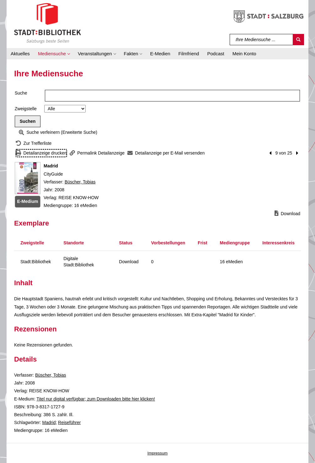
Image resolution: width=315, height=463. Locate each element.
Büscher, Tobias (80, 181)
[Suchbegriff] (261, 39)
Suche (21, 92)
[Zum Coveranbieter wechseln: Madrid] (27, 178)
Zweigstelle (26, 108)
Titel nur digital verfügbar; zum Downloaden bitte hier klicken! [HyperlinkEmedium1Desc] (95, 398)
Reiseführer (69, 422)
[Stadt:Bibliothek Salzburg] (47, 22)
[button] (53, 53)
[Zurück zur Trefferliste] (33, 143)
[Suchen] (298, 39)
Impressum (157, 453)
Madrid (49, 422)
